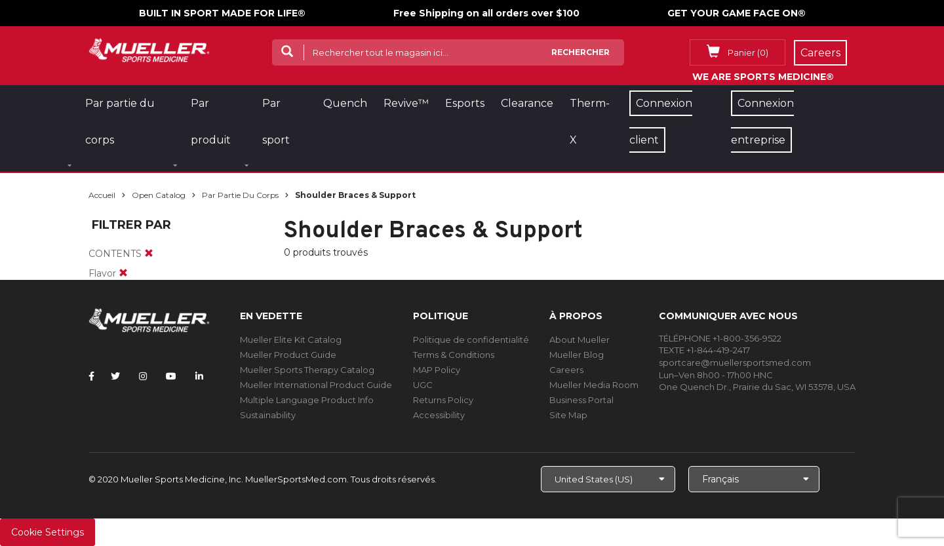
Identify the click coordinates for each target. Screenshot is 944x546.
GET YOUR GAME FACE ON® (736, 13)
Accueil (101, 195)
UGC (423, 385)
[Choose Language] (753, 479)
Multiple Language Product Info (307, 400)
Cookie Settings (47, 532)
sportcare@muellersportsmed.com (735, 362)
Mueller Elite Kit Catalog (291, 339)
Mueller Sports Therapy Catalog (307, 369)
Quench (345, 103)
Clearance (527, 103)
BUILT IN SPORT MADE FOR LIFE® (222, 13)
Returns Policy (443, 400)
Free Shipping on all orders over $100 (486, 13)
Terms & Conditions (453, 354)
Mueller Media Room (594, 385)
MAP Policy (436, 369)
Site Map (568, 415)
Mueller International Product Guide (316, 385)
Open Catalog (159, 195)
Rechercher (580, 52)
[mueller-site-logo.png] (149, 49)
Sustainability (268, 415)
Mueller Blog (576, 354)
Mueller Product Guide (288, 354)
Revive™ (406, 103)
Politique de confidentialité (471, 339)
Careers (566, 369)
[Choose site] (608, 479)
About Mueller (579, 339)
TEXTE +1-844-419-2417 (704, 350)
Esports (464, 103)
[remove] (148, 254)
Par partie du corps (240, 195)
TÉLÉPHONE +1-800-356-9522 (720, 338)
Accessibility (439, 415)
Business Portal (581, 400)
